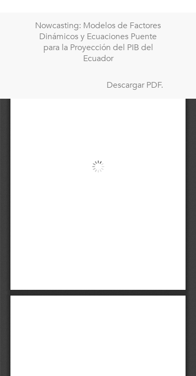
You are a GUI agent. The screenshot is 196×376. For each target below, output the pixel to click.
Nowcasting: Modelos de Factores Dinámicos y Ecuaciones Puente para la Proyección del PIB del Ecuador (98, 42)
